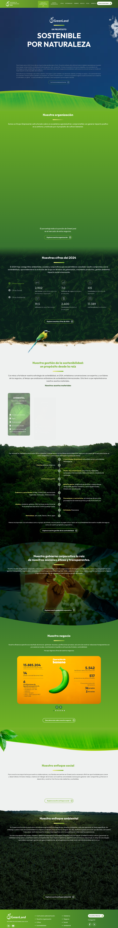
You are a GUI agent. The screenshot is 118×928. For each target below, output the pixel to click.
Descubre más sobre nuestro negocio (58, 720)
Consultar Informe (104, 3)
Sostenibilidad (68, 3)
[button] (54, 710)
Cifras (62, 3)
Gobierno (76, 3)
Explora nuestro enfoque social (58, 801)
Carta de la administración (43, 3)
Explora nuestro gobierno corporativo (58, 610)
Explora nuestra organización (57, 237)
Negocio (82, 3)
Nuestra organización (44, 919)
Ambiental (93, 3)
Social (87, 3)
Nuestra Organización (54, 3)
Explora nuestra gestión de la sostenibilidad (58, 531)
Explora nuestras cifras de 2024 (58, 321)
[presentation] (57, 707)
